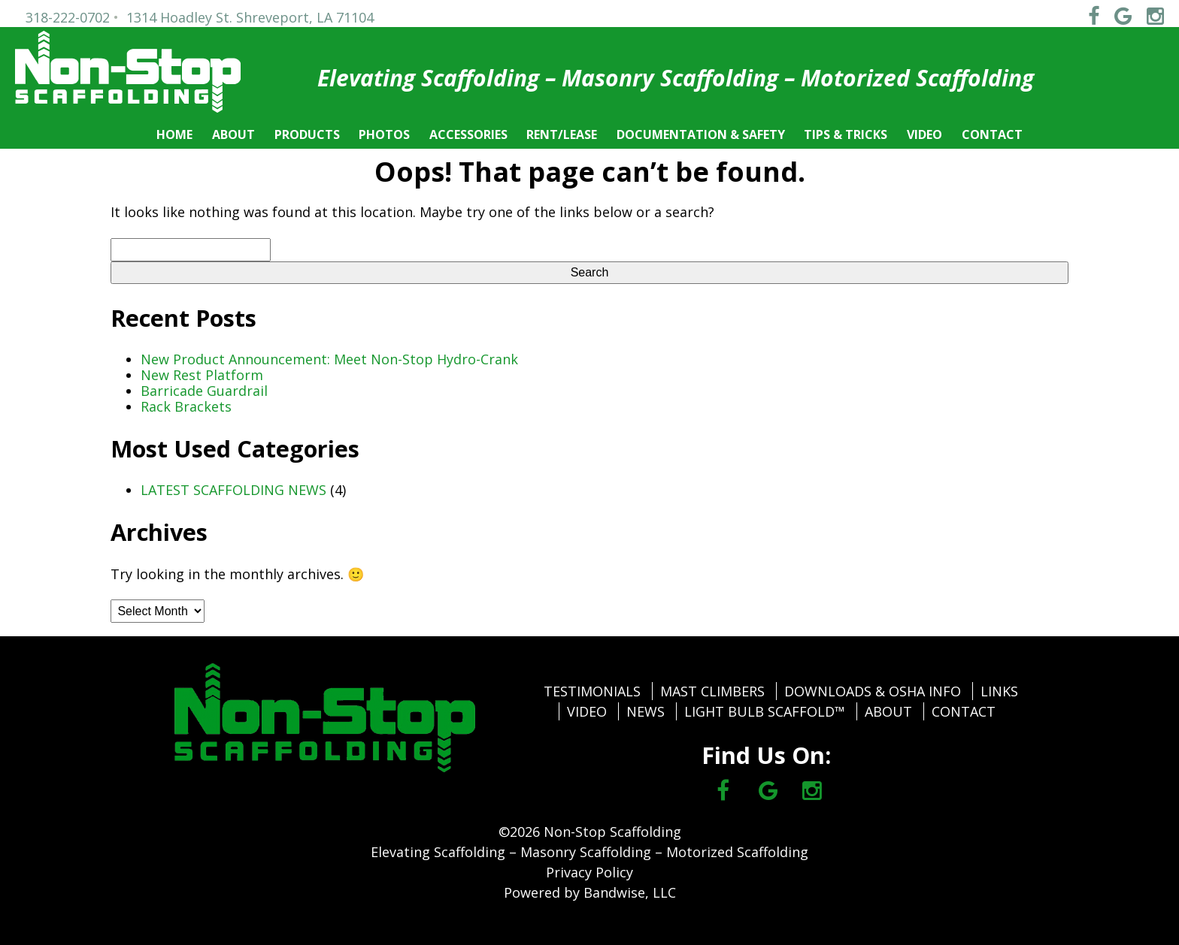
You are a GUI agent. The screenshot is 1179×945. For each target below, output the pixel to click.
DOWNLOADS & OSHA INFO (872, 691)
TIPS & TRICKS (845, 134)
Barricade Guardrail (204, 391)
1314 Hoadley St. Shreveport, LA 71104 (250, 17)
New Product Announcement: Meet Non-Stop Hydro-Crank (329, 359)
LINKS (999, 691)
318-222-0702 (68, 17)
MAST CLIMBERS (712, 691)
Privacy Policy (589, 872)
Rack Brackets (186, 406)
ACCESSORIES (468, 134)
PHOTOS (384, 134)
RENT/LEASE (561, 134)
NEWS (645, 711)
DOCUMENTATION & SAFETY (701, 134)
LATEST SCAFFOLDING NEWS (233, 490)
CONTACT (992, 134)
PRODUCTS (307, 134)
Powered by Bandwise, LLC (590, 892)
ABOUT (233, 134)
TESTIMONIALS (592, 691)
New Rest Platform (202, 375)
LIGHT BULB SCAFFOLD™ (764, 711)
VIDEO (924, 134)
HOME (174, 134)
